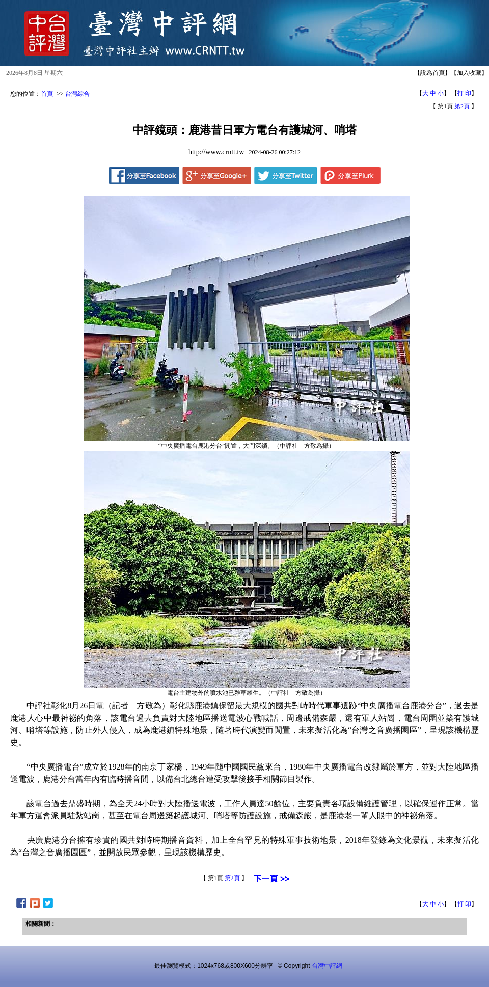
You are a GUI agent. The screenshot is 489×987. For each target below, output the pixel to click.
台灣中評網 (327, 965)
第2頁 (462, 106)
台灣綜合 (77, 93)
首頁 (47, 93)
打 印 (464, 93)
